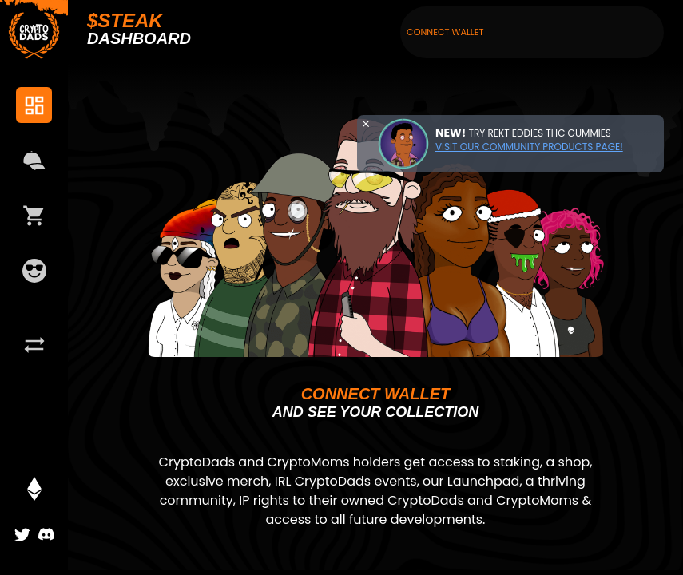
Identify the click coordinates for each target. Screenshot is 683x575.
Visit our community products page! (529, 146)
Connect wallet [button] (376, 393)
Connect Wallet (445, 32)
